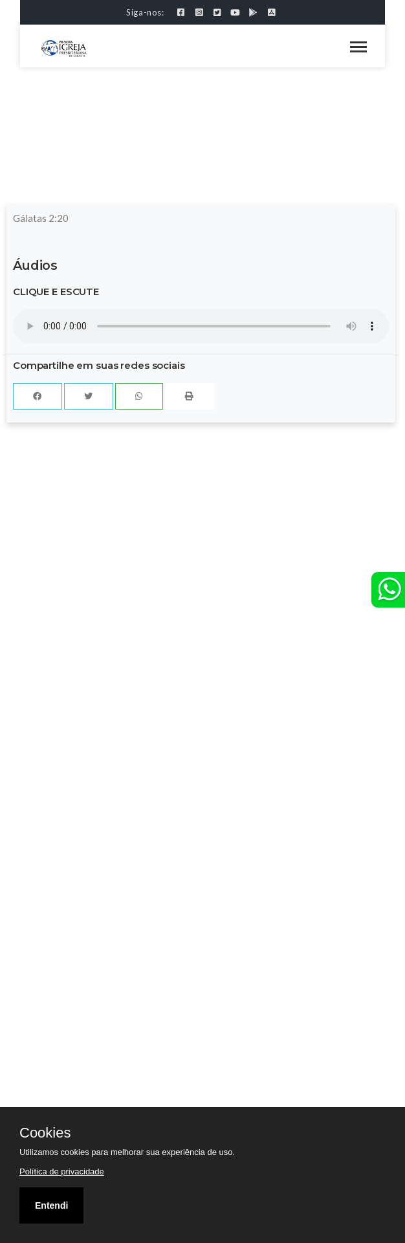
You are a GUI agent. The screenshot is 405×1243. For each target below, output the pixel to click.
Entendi (51, 1205)
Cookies (45, 1133)
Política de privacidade (61, 1171)
